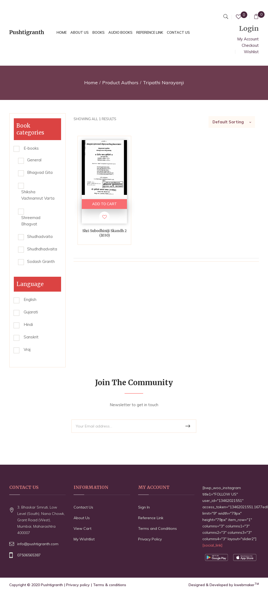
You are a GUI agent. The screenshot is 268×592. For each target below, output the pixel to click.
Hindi (28, 324)
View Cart (82, 528)
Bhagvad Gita (40, 172)
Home (91, 82)
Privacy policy (78, 584)
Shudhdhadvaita (42, 248)
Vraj (27, 349)
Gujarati (31, 311)
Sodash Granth (41, 261)
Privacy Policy (150, 539)
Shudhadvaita (40, 236)
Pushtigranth (52, 584)
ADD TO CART (104, 204)
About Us (82, 517)
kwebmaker (246, 584)
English (30, 299)
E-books (31, 148)
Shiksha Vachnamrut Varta (37, 195)
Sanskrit (31, 336)
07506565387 (29, 555)
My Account (248, 38)
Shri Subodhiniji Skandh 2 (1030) (104, 233)
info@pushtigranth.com (37, 543)
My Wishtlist (84, 539)
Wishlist (251, 51)
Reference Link (150, 517)
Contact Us (83, 507)
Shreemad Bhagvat (30, 220)
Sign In (144, 507)
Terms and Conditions (157, 528)
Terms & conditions (109, 584)
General (34, 159)
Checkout (250, 45)
